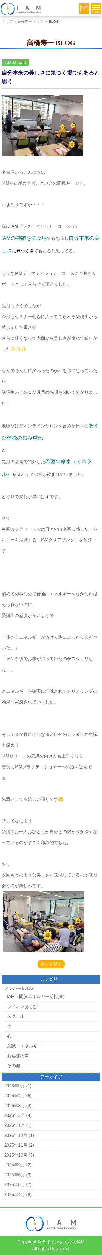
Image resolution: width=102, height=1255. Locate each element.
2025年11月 (15, 1145)
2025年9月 (14, 1165)
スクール (15, 1016)
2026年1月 (14, 1125)
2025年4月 (14, 1194)
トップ (7, 21)
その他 (13, 1065)
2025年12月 (15, 1135)
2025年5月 (14, 1184)
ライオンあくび (22, 1006)
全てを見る (51, 964)
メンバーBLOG (19, 988)
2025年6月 (14, 1175)
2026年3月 (14, 1105)
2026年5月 (14, 1086)
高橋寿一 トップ (31, 21)
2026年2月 (14, 1115)
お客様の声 (18, 1056)
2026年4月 (14, 1095)
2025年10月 (15, 1155)
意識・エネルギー (24, 1046)
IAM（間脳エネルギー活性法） (37, 996)
